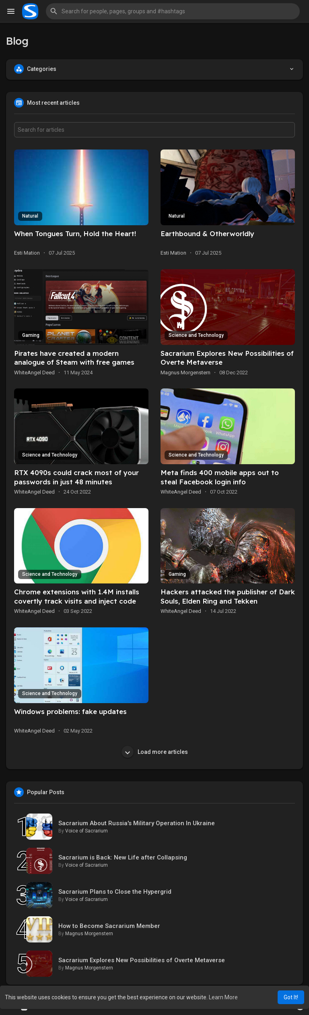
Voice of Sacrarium (86, 831)
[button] (173, 11)
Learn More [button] (223, 997)
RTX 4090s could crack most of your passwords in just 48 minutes (76, 477)
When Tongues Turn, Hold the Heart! (75, 233)
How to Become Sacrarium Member (109, 926)
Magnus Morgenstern (185, 372)
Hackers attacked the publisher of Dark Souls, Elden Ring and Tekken (228, 596)
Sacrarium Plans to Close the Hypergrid (114, 891)
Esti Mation (27, 253)
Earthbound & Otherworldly (207, 233)
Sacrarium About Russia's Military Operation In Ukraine (136, 823)
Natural (30, 216)
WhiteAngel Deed (34, 372)
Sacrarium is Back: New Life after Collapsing (122, 857)
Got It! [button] (291, 997)
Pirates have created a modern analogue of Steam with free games (74, 358)
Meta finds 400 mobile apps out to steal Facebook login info (220, 477)
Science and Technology (196, 335)
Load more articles (155, 752)
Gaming (30, 335)
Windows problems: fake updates (70, 711)
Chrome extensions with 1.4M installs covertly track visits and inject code (76, 596)
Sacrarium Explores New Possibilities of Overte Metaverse (141, 960)
